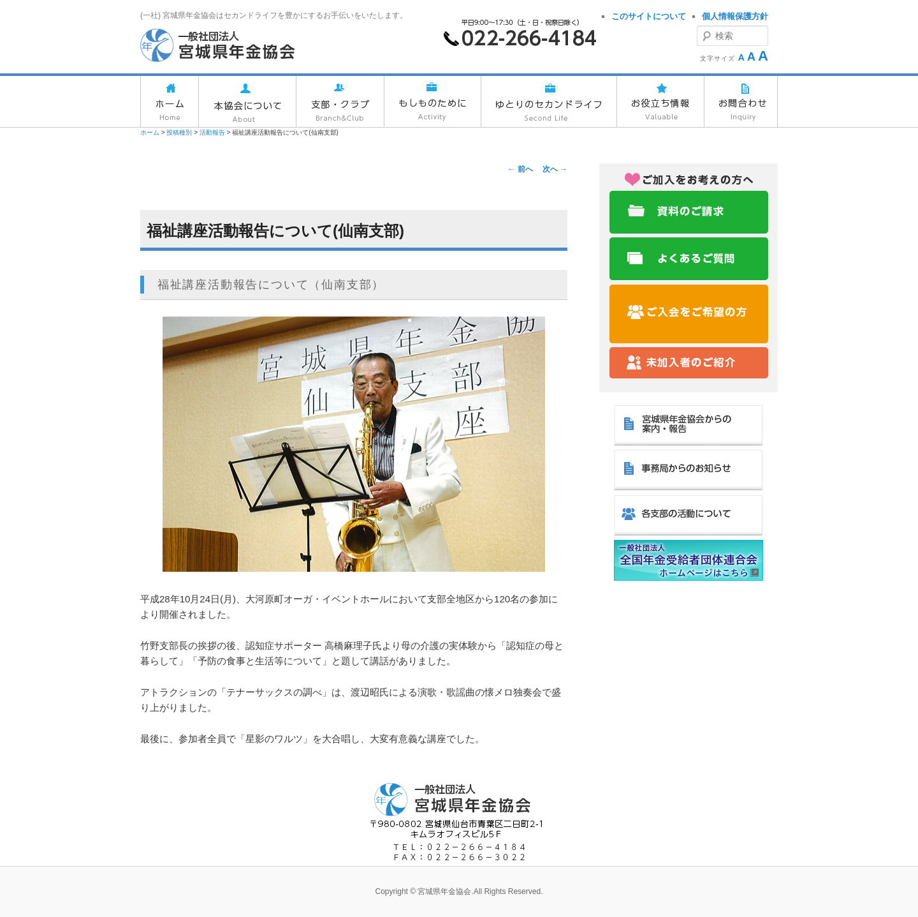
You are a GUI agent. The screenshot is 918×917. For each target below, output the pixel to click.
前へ (519, 169)
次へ (555, 169)
